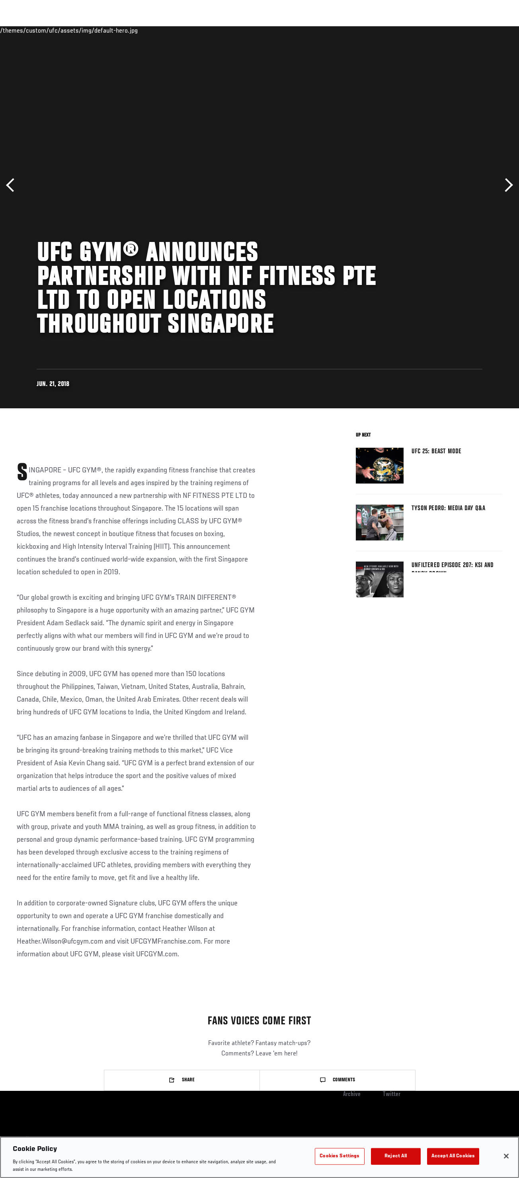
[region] (259, 1157)
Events (21, 30)
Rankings (55, 30)
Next (506, 185)
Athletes (91, 30)
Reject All (395, 1156)
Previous (13, 185)
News (122, 30)
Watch (406, 30)
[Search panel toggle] (493, 30)
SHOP (471, 30)
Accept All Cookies (453, 1156)
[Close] (506, 1156)
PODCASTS (440, 30)
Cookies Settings (339, 1156)
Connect (374, 30)
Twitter (391, 1094)
